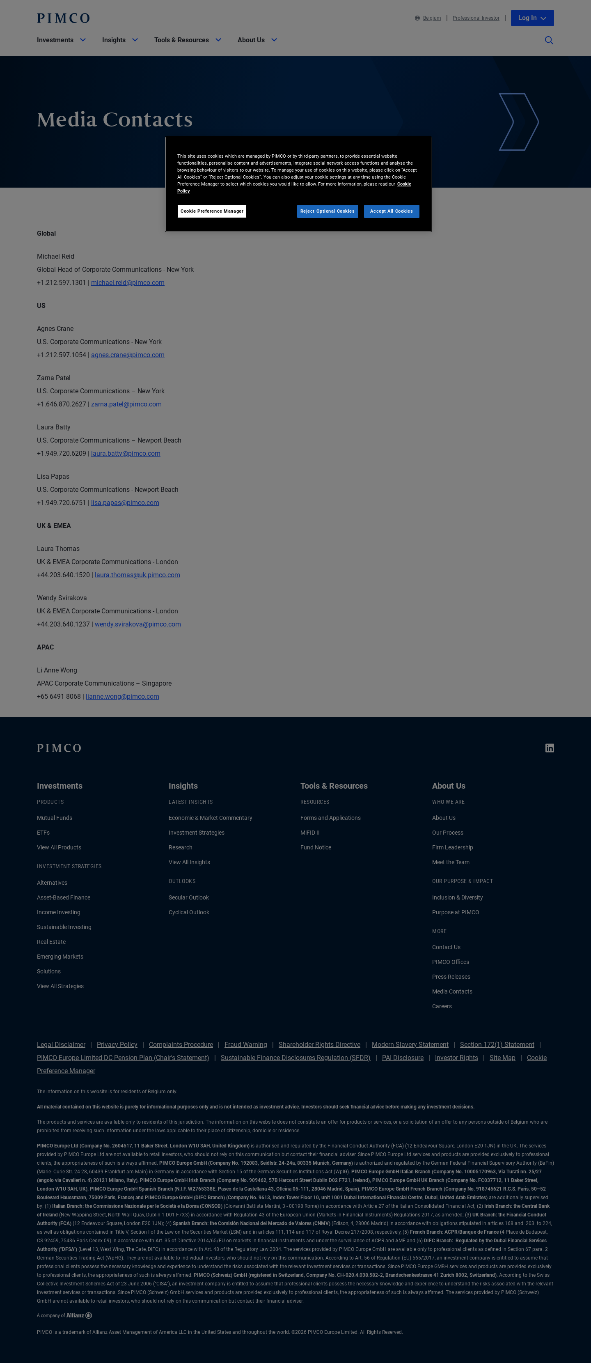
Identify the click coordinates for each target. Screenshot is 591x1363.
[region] (298, 184)
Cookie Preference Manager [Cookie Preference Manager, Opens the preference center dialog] (212, 211)
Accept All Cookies (391, 211)
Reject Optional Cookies (327, 211)
